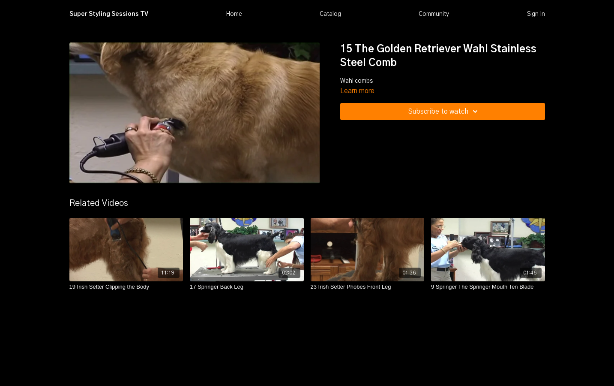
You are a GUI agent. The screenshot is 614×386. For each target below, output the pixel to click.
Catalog (330, 14)
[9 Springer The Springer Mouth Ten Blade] (488, 287)
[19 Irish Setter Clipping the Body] (126, 287)
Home (234, 14)
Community (434, 14)
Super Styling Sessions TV (108, 14)
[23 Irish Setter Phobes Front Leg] (368, 287)
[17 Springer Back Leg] (247, 287)
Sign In (536, 14)
